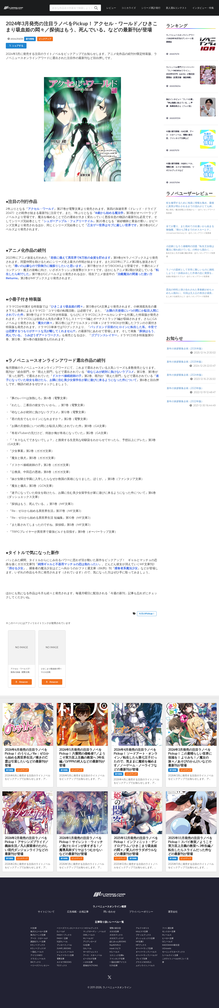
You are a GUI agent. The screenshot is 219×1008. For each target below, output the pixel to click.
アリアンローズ (89, 941)
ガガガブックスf (116, 938)
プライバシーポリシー (141, 911)
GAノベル (87, 948)
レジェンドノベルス (65, 952)
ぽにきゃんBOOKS (118, 941)
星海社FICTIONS (90, 965)
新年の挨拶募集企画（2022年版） (185, 401)
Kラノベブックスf (38, 948)
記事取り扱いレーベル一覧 (109, 921)
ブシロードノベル (64, 945)
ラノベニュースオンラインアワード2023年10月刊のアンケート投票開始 (180, 38)
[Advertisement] (191, 319)
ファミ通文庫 (167, 928)
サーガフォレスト (90, 952)
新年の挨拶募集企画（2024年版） (185, 374)
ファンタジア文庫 (117, 958)
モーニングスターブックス (173, 952)
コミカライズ (128, 7)
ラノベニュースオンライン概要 (109, 906)
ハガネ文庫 (88, 962)
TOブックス (62, 965)
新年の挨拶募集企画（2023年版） (185, 388)
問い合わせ (109, 911)
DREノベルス (89, 935)
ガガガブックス (116, 935)
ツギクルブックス (90, 928)
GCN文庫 (114, 965)
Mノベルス (167, 935)
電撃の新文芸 (115, 928)
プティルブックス (143, 935)
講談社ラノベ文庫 (38, 941)
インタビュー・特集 (203, 7)
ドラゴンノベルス (38, 958)
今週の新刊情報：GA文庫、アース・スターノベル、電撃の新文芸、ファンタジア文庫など (180, 134)
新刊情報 (30, 39)
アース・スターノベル (92, 955)
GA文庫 (86, 945)
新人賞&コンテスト (176, 7)
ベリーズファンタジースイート (70, 928)
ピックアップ (45, 39)
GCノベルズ (167, 941)
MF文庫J (140, 941)
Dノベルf (61, 931)
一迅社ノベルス (37, 952)
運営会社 (173, 911)
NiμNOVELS (115, 945)
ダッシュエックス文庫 (145, 938)
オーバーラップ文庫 (144, 948)
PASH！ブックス (64, 935)
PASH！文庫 (62, 938)
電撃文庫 (60, 958)
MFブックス (141, 945)
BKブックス (35, 962)
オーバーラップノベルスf (146, 955)
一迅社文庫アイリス (118, 962)
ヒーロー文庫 (167, 938)
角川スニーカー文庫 (38, 931)
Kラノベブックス (37, 945)
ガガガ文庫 (114, 931)
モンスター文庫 (168, 931)
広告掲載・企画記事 (78, 911)
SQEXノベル (62, 941)
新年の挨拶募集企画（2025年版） (185, 361)
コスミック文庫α (117, 955)
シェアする (16, 45)
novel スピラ (115, 948)
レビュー (111, 7)
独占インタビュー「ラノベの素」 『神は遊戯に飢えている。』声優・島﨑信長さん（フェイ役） (181, 102)
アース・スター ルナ (39, 938)
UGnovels (166, 948)
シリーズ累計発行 (150, 7)
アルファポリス (142, 928)
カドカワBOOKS (64, 962)
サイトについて (46, 911)
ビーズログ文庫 (89, 958)
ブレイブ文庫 (141, 958)
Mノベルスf (88, 938)
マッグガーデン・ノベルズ (94, 931)
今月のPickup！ (147, 613)
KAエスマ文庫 (142, 931)
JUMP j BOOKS (64, 948)
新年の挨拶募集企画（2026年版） (185, 348)
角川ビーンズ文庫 (38, 935)
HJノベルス (114, 952)
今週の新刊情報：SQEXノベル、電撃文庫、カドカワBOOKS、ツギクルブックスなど (180, 167)
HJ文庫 (33, 928)
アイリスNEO (36, 955)
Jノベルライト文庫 (170, 955)
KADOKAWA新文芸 (170, 945)
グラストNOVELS (143, 962)
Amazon (21, 681)
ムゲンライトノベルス (145, 965)
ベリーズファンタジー (39, 965)
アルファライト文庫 (65, 955)
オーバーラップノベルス (146, 952)
